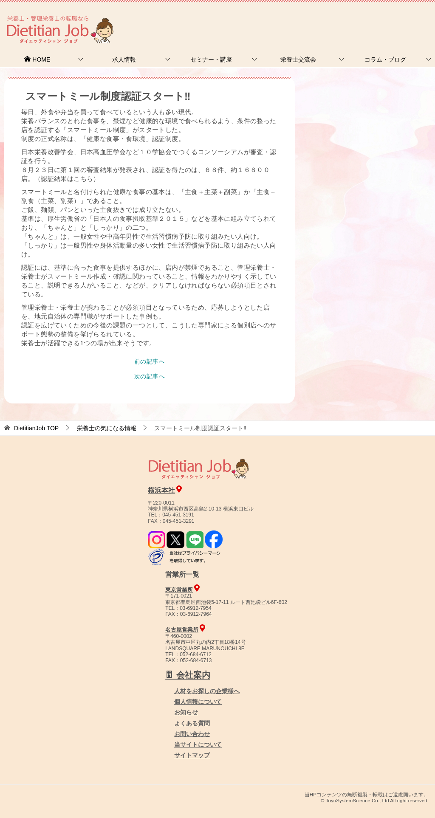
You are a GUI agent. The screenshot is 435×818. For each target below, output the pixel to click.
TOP (36, 428)
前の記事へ (149, 361)
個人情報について (198, 701)
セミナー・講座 (211, 59)
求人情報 (124, 59)
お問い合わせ (192, 734)
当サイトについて (198, 744)
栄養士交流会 (298, 59)
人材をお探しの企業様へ (377, 18)
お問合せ (289, 19)
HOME (37, 59)
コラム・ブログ (385, 59)
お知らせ (186, 712)
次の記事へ (149, 376)
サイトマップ (192, 755)
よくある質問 (192, 723)
